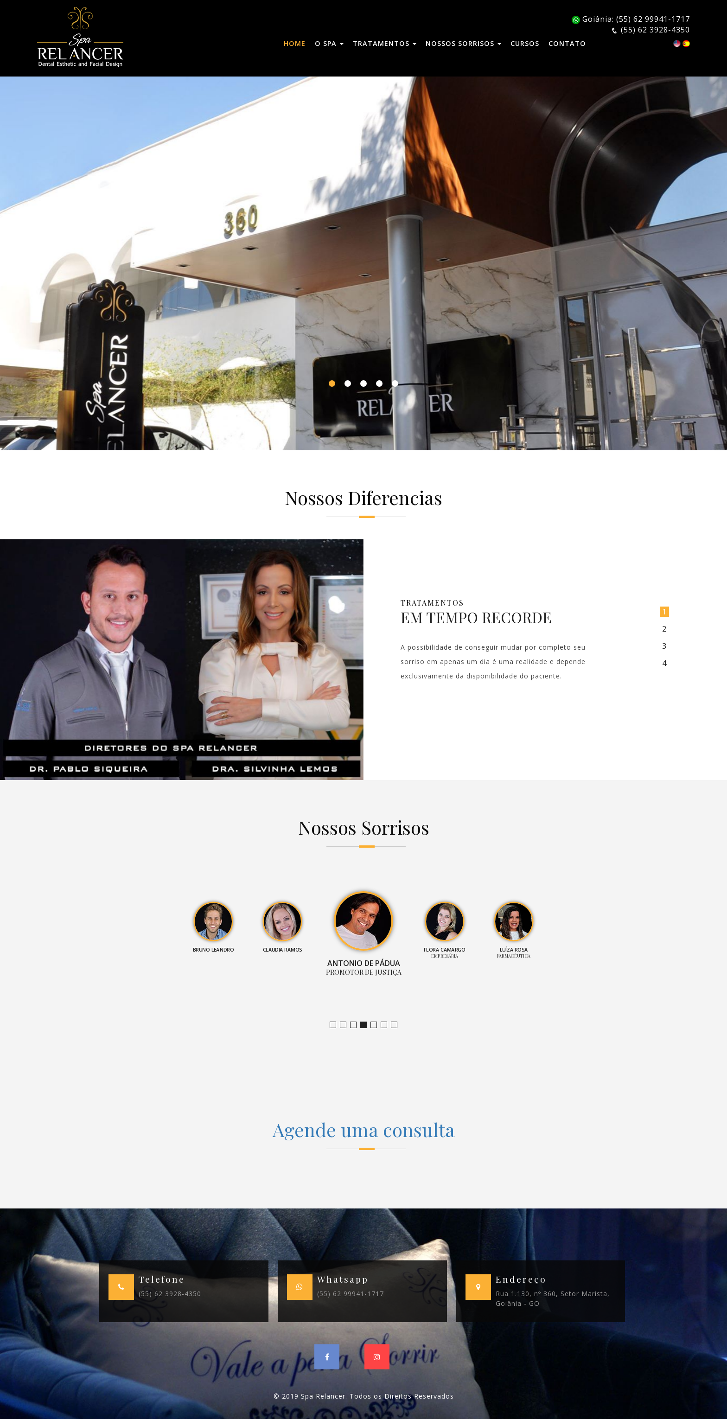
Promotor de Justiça (366, 1025)
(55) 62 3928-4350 (170, 1293)
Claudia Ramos (356, 1025)
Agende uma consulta (364, 1129)
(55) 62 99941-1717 (350, 1293)
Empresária (376, 1025)
